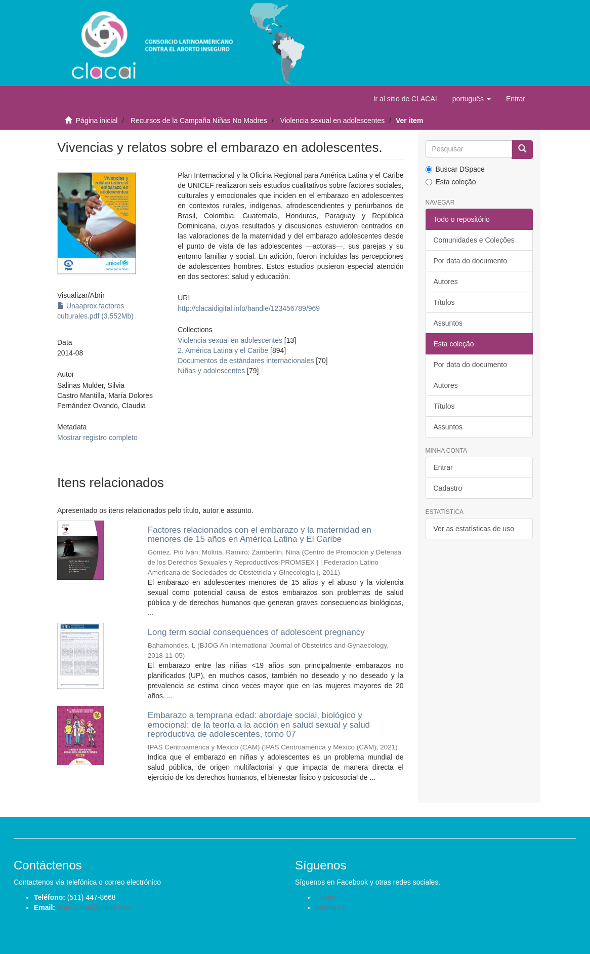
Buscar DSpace (455, 169)
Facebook (330, 907)
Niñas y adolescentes (211, 371)
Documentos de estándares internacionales (246, 360)
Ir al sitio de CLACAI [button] (405, 99)
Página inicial (97, 120)
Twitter (325, 897)
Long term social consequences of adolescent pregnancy (256, 632)
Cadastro (448, 488)
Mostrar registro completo (97, 437)
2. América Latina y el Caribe (223, 350)
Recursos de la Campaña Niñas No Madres (199, 120)
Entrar (443, 467)
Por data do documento (471, 261)
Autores (446, 281)
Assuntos (448, 323)
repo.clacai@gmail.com (94, 907)
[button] (471, 98)
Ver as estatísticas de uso (474, 529)
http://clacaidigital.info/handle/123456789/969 (249, 308)
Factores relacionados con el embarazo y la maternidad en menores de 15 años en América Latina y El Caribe (259, 534)
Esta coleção (451, 182)
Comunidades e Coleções (474, 240)
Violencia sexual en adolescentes (332, 120)
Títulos (444, 302)
